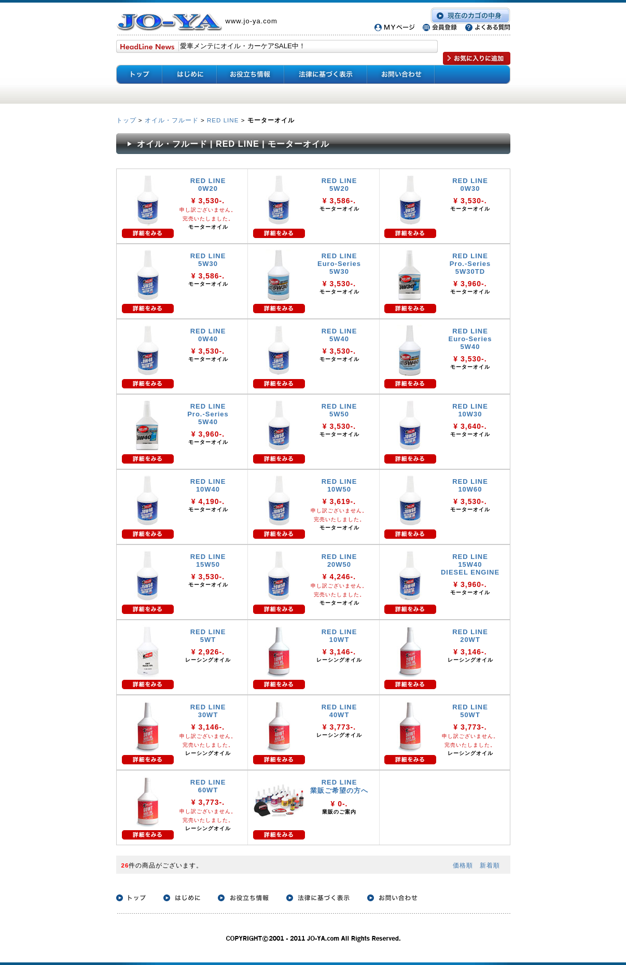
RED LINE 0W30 (470, 184)
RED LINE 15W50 (208, 560)
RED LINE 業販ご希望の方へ (339, 786)
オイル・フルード (172, 120)
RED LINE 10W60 (470, 485)
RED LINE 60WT (208, 786)
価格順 (463, 865)
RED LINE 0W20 (208, 184)
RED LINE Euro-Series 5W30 (339, 263)
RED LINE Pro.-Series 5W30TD (470, 263)
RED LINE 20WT (470, 636)
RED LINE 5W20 (339, 184)
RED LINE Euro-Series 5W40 (470, 339)
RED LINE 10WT (339, 636)
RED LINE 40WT (339, 711)
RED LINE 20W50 (339, 560)
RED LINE (223, 120)
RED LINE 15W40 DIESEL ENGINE (470, 564)
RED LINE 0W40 (208, 335)
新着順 (490, 865)
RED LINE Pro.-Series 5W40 (208, 414)
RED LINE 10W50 (339, 485)
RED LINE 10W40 (208, 485)
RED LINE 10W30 (470, 410)
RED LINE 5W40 (339, 335)
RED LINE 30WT (208, 711)
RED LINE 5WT (208, 636)
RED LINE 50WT (470, 711)
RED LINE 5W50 (339, 410)
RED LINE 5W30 (208, 260)
